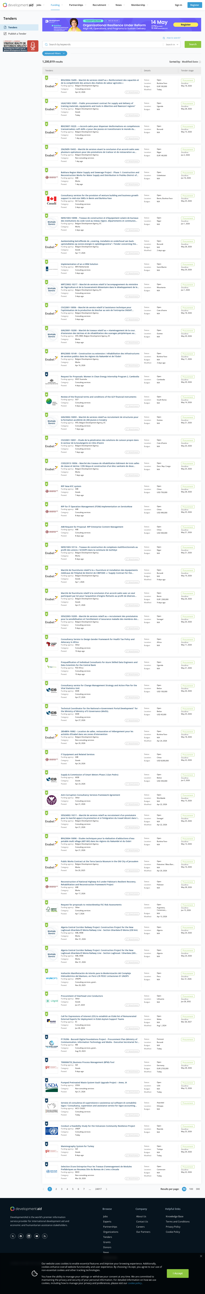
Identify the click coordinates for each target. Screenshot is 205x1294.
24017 (98, 1189)
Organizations (110, 1231)
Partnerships (76, 5)
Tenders (10, 27)
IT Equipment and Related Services (78, 754)
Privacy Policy (173, 1226)
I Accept (178, 1273)
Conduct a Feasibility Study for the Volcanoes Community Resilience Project (98, 1126)
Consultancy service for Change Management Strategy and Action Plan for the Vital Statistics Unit (99, 687)
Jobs (39, 5)
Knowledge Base (174, 1216)
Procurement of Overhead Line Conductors (82, 996)
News (119, 5)
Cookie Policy (173, 1231)
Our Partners (143, 1231)
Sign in (178, 5)
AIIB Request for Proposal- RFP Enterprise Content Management (92, 526)
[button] (55, 53)
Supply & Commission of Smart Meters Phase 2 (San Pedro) (89, 774)
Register (194, 5)
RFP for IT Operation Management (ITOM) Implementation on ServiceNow (96, 506)
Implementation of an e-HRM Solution (79, 264)
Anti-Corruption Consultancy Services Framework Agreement (90, 795)
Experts (107, 1221)
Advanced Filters (55, 53)
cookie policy (135, 1283)
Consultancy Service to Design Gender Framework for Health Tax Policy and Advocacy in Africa (98, 640)
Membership (138, 5)
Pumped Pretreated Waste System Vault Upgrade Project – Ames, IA (94, 1082)
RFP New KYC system (71, 486)
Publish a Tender (14, 33)
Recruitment (99, 5)
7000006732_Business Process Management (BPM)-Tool (87, 1062)
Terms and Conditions (178, 1221)
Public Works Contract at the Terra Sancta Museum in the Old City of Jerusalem (99, 861)
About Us (141, 1216)
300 (198, 1189)
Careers (140, 1226)
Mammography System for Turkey (77, 1146)
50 (184, 1189)
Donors (107, 1247)
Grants (107, 1242)
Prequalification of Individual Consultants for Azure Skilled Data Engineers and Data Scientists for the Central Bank (99, 663)
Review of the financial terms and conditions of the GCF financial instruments (98, 396)
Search (193, 44)
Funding (55, 5)
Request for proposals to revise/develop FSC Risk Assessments (91, 904)
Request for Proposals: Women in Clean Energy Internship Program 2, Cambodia (100, 376)
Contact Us (142, 1221)
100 (191, 1189)
